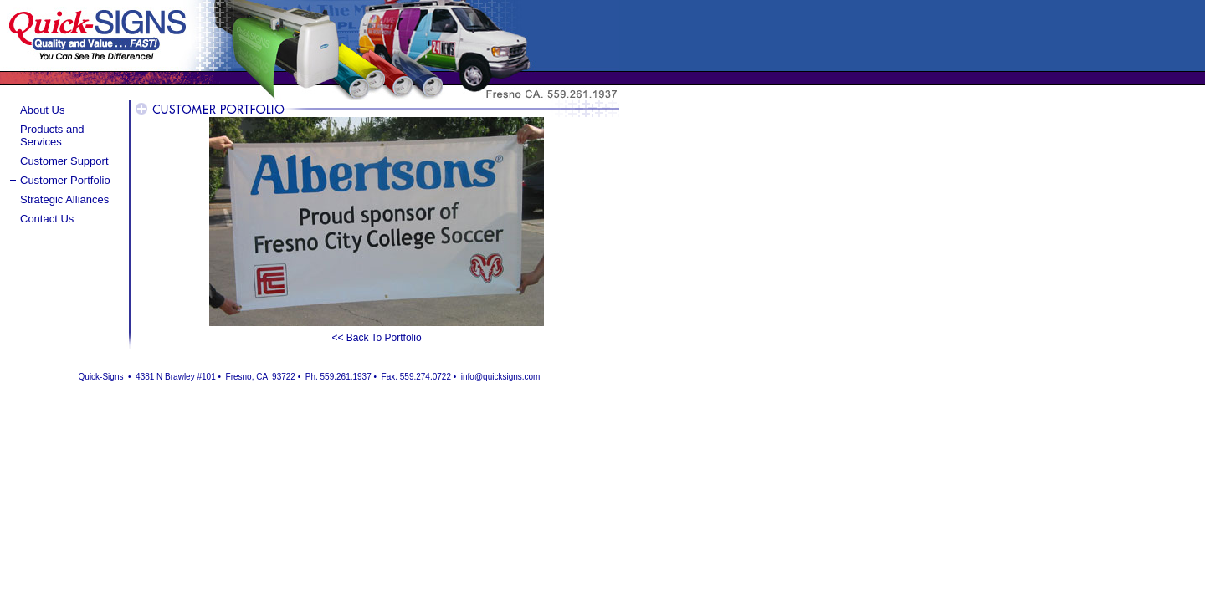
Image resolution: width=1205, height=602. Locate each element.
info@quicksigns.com (501, 376)
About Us (42, 110)
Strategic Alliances (64, 199)
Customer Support (64, 161)
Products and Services (52, 135)
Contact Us (47, 218)
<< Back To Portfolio (376, 338)
